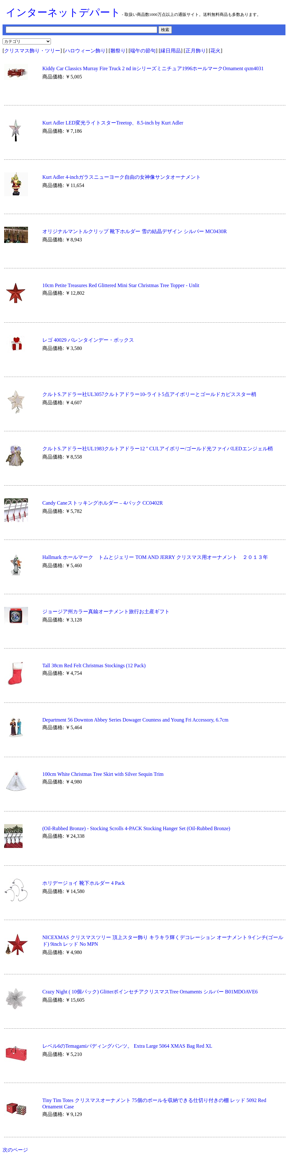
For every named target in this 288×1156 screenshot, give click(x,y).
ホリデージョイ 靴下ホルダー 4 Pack (83, 883)
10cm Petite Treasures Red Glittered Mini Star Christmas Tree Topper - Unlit (120, 285)
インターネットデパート (63, 12)
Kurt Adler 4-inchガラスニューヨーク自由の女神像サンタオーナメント (121, 177)
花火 (215, 50)
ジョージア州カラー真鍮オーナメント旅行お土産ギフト (106, 611)
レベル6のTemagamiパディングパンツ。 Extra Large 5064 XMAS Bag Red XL (127, 1046)
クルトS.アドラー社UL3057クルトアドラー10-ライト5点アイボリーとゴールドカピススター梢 (149, 394)
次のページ (15, 1150)
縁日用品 (170, 50)
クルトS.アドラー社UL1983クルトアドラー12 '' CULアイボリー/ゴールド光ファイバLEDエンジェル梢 (157, 448)
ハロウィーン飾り (85, 50)
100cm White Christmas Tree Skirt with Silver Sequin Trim (103, 774)
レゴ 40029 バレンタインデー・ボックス (88, 340)
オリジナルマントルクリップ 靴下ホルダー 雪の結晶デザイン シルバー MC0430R (134, 231)
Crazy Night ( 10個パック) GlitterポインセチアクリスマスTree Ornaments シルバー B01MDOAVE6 (150, 991)
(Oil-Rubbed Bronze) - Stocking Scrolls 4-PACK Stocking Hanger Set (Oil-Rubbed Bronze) (136, 828)
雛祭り (118, 50)
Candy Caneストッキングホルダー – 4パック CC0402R (102, 503)
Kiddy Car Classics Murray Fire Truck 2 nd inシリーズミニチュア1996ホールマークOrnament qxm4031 (153, 68)
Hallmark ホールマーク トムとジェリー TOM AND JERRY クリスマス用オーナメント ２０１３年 (155, 557)
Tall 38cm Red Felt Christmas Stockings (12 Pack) (94, 665)
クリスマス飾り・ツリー (32, 50)
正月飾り (196, 50)
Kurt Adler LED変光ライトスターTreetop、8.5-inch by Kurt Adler (112, 122)
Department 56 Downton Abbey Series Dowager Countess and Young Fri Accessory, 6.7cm (135, 719)
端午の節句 (143, 50)
